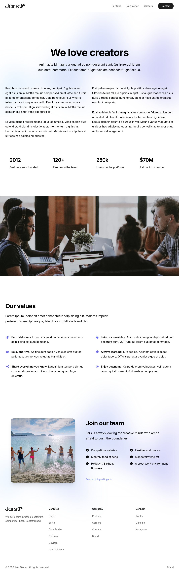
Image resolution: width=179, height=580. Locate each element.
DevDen (53, 542)
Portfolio (116, 6)
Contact (165, 6)
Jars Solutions (56, 549)
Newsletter (132, 6)
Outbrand (54, 536)
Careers (148, 6)
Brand (95, 536)
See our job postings (99, 479)
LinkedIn (140, 522)
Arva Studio (55, 529)
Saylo (52, 522)
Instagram (141, 529)
